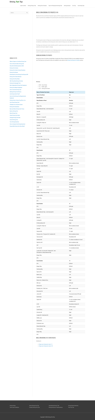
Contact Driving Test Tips (34, 406)
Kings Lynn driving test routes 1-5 (46, 343)
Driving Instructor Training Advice (56, 406)
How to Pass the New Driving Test (17, 63)
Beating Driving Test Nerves (15, 90)
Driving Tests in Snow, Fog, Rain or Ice (17, 99)
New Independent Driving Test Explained (18, 84)
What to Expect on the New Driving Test (18, 61)
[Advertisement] (19, 35)
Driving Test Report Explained (16, 86)
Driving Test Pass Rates (15, 78)
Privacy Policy (13, 405)
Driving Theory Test (32, 5)
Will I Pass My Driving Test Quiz (16, 80)
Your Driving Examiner (14, 120)
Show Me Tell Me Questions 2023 (17, 65)
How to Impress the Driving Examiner (17, 122)
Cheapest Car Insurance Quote (16, 103)
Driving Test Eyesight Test (15, 82)
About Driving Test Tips (34, 405)
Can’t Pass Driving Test (14, 101)
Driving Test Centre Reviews (15, 76)
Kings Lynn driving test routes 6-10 (46, 345)
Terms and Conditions (14, 406)
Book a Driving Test (14, 109)
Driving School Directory (73, 405)
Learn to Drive (23, 5)
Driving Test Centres (14, 67)
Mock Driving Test (13, 112)
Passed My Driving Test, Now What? (17, 124)
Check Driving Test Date (15, 114)
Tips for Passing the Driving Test (55, 5)
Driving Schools (67, 5)
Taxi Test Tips (71, 406)
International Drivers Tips (54, 405)
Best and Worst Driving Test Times (17, 107)
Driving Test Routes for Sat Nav (73, 59)
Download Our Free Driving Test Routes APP (19, 73)
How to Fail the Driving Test (15, 88)
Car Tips (74, 5)
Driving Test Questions (14, 105)
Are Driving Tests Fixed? (15, 93)
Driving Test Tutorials (42, 5)
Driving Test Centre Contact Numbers (17, 69)
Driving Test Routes (14, 71)
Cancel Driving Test (14, 118)
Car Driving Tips (81, 5)
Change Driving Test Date (15, 116)
